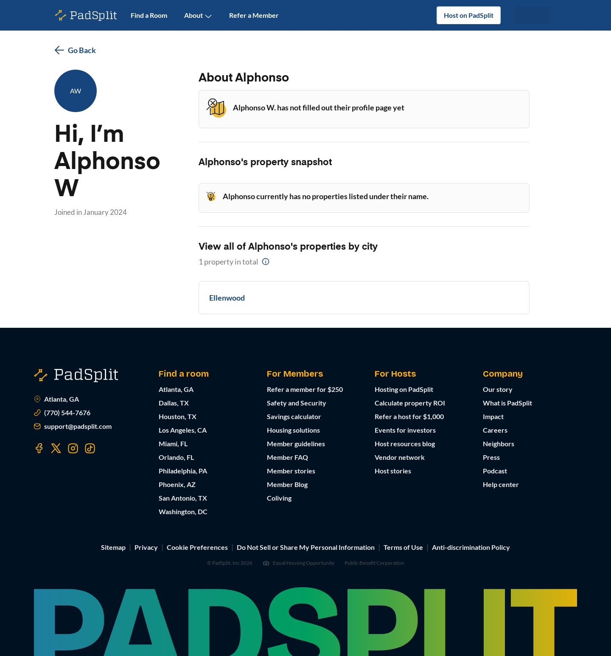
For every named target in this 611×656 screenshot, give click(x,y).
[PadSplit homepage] (86, 15)
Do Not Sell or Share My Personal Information (306, 547)
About (198, 15)
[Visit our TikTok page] (90, 448)
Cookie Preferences (197, 547)
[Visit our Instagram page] (73, 448)
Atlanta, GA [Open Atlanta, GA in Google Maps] (56, 399)
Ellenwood (227, 297)
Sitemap (113, 547)
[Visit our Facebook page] (39, 448)
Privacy (146, 547)
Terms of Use (403, 547)
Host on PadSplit (468, 15)
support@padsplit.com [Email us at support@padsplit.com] (73, 426)
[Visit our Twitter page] (56, 448)
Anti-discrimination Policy (471, 547)
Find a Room (149, 15)
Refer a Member (254, 15)
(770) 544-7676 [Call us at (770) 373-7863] (62, 412)
